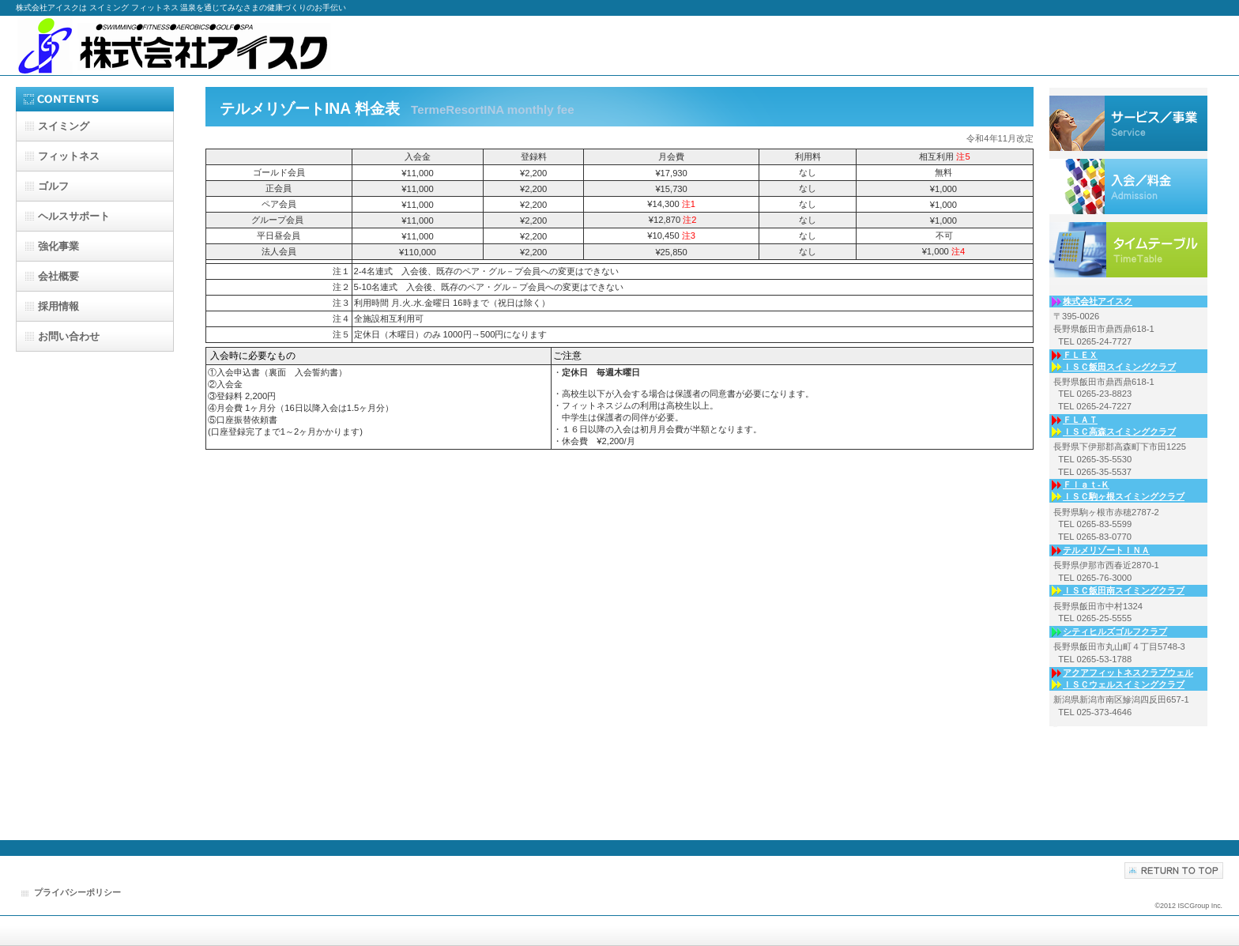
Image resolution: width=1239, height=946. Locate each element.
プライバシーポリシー (77, 892)
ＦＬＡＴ (1080, 419)
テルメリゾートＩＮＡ (1106, 550)
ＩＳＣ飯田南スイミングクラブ (1123, 590)
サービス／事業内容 (1128, 123)
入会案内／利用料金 (1128, 249)
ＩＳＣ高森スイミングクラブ (1119, 431)
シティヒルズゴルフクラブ (1115, 631)
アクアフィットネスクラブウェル (1128, 672)
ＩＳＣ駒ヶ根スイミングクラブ (1123, 496)
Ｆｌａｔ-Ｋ (1086, 484)
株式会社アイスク (174, 45)
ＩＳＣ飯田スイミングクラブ (1119, 366)
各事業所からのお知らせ (1128, 186)
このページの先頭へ (1173, 870)
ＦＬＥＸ (1080, 355)
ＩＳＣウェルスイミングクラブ (1123, 684)
